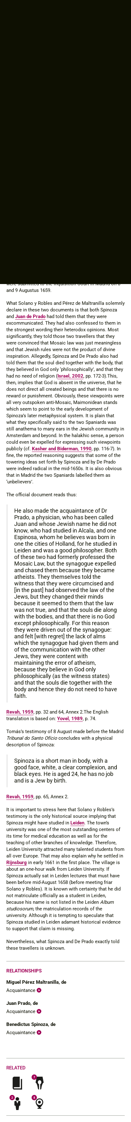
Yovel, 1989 (70, 718)
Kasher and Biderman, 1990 (62, 449)
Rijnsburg (16, 862)
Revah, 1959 (19, 712)
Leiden (77, 823)
